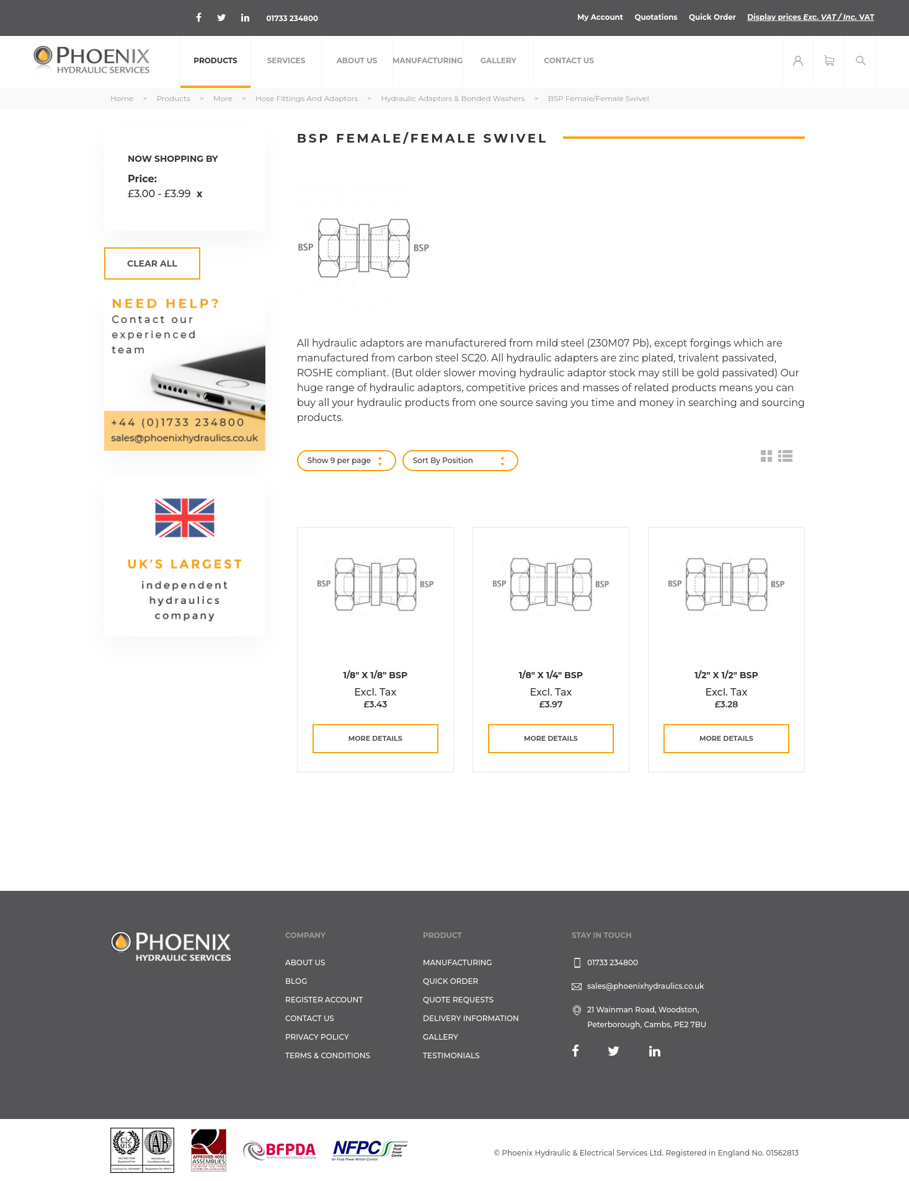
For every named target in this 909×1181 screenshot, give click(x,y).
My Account (598, 17)
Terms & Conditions (327, 1055)
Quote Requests (458, 999)
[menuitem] (215, 62)
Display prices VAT (810, 17)
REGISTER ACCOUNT (324, 999)
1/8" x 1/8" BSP (375, 675)
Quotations (654, 17)
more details (375, 738)
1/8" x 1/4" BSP (551, 675)
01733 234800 (293, 18)
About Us (305, 962)
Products (174, 98)
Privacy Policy (317, 1037)
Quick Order (711, 17)
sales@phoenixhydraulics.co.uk (645, 986)
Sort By (426, 460)
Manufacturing (457, 962)
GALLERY (440, 1037)
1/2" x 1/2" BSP (726, 675)
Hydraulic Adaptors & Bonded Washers (453, 98)
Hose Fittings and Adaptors (307, 98)
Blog (296, 981)
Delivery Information (471, 1018)
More (223, 98)
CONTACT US (309, 1018)
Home (122, 98)
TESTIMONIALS (451, 1055)
